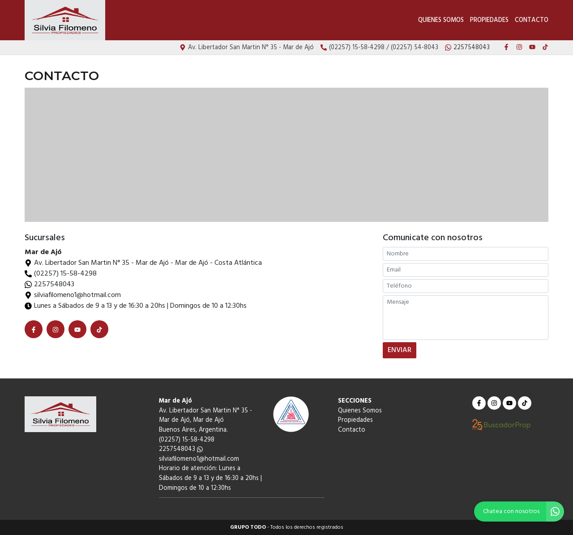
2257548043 (54, 284)
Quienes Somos (441, 20)
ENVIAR (399, 350)
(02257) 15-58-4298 (65, 273)
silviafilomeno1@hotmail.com (199, 459)
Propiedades (489, 20)
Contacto (531, 20)
